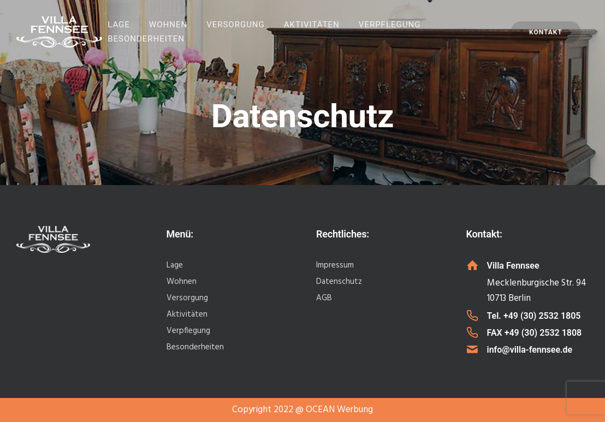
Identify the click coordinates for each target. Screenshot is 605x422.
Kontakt (545, 32)
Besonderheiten (146, 39)
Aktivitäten (312, 24)
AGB (324, 298)
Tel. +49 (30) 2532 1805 (534, 316)
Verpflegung (390, 24)
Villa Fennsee (513, 265)
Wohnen (168, 24)
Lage (119, 24)
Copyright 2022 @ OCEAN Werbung (302, 409)
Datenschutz (339, 281)
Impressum (335, 265)
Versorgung (235, 24)
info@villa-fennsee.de (530, 349)
